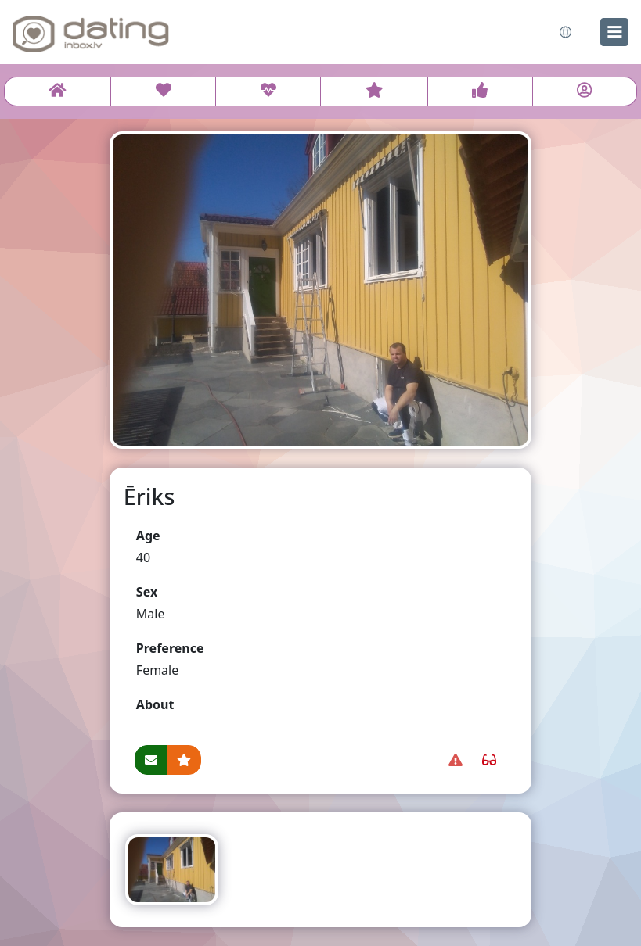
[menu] (614, 32)
